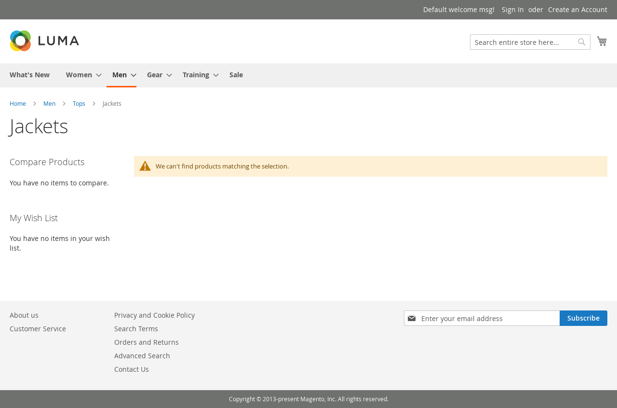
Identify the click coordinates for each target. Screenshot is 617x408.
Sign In (513, 9)
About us (24, 315)
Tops (79, 103)
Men (49, 103)
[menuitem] (29, 74)
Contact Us (131, 369)
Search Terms (136, 328)
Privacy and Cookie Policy (154, 315)
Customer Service (38, 328)
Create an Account (577, 9)
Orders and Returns (146, 342)
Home (18, 103)
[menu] (308, 75)
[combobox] (530, 42)
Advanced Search (142, 355)
